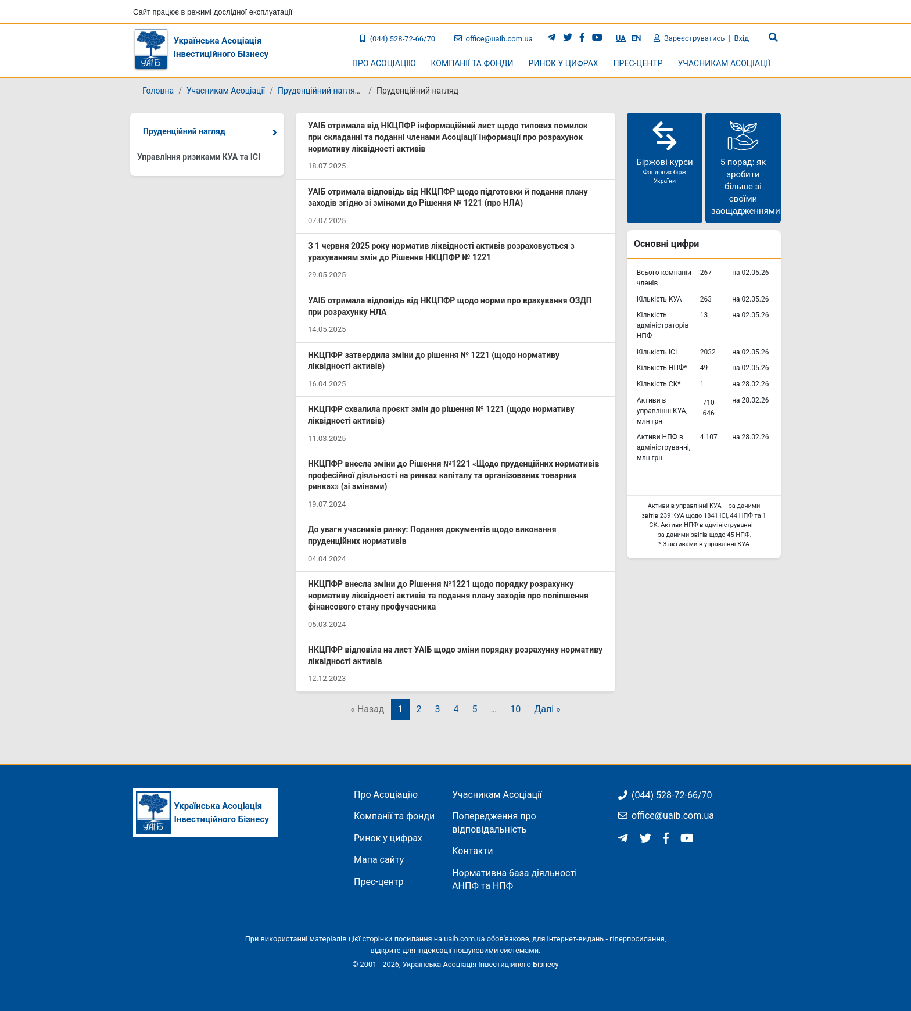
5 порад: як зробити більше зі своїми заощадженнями (745, 167)
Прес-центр (379, 881)
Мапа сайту (379, 859)
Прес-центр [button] (638, 63)
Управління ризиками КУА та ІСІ (198, 157)
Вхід (741, 38)
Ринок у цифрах (388, 838)
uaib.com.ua (464, 938)
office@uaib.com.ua (493, 38)
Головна (158, 90)
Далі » (547, 709)
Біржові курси (665, 152)
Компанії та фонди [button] (472, 63)
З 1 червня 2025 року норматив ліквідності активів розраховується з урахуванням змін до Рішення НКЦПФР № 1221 (441, 251)
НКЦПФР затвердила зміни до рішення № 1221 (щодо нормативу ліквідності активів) (433, 360)
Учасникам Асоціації (225, 90)
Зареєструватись (689, 38)
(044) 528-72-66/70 (396, 38)
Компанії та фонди (394, 816)
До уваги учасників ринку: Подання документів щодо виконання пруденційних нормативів (432, 535)
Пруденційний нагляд (184, 131)
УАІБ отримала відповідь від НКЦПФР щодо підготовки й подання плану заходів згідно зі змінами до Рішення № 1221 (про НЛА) (448, 197)
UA (621, 38)
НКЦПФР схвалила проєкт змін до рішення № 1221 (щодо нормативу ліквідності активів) (441, 414)
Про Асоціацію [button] (384, 63)
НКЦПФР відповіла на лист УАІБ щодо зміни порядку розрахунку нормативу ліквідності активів (455, 655)
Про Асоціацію (386, 794)
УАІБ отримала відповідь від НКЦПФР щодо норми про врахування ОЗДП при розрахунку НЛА (450, 306)
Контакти (472, 850)
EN (636, 38)
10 (515, 709)
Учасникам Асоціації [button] (724, 63)
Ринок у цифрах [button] (563, 63)
